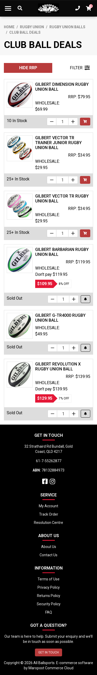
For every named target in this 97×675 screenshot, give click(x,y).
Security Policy (49, 604)
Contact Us (48, 555)
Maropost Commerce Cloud (50, 668)
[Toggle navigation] (8, 8)
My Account (48, 506)
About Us (48, 547)
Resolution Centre (48, 523)
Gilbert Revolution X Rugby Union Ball (58, 366)
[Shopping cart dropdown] (88, 8)
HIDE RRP (28, 67)
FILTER (80, 68)
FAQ (48, 612)
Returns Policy (48, 596)
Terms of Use (48, 579)
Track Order (48, 514)
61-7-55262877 (48, 461)
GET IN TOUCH (48, 652)
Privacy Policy (49, 587)
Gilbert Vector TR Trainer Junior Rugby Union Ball (58, 142)
